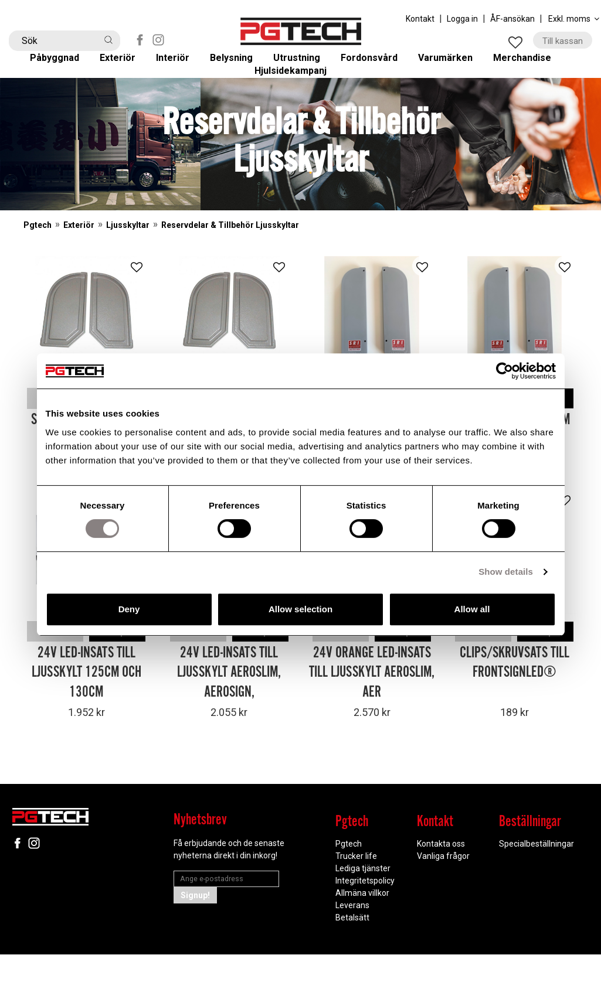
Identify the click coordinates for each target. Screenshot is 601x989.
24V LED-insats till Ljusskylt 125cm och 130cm (86, 707)
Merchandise (533, 65)
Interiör (180, 65)
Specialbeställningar (536, 878)
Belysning (238, 65)
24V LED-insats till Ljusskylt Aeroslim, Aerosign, (229, 707)
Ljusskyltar (128, 262)
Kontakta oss (441, 878)
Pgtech (37, 262)
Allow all (472, 609)
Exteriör (126, 65)
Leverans (352, 939)
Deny (129, 609)
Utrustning (304, 65)
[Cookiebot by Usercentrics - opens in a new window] (504, 371)
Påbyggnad (63, 65)
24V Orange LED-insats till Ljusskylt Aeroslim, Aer (371, 707)
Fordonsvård (378, 65)
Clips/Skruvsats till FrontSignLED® (514, 697)
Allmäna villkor (362, 927)
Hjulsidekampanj (300, 97)
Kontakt (420, 18)
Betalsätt (352, 952)
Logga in (462, 18)
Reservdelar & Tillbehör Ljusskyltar (230, 262)
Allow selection (300, 609)
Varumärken (455, 65)
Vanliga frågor (443, 890)
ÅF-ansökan (512, 18)
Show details (505, 572)
